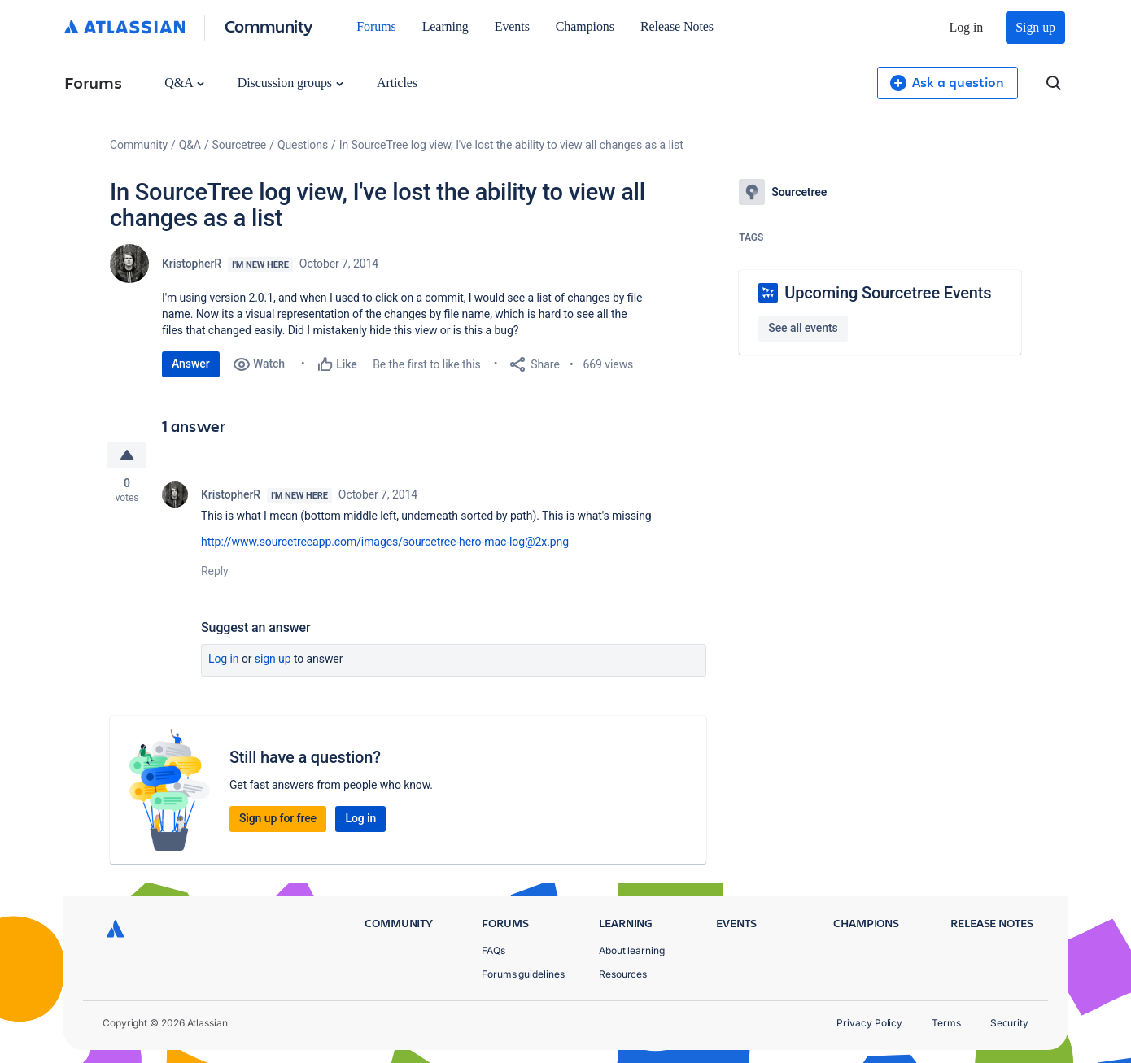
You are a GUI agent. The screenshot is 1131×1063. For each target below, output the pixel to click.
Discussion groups (290, 82)
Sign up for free (278, 818)
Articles (397, 82)
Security (1009, 1023)
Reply (215, 570)
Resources (623, 974)
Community (269, 25)
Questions (302, 144)
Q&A (183, 82)
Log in (967, 27)
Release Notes (677, 26)
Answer (191, 363)
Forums (375, 26)
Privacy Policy (869, 1023)
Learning (445, 26)
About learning (632, 950)
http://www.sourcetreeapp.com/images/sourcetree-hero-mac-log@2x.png (385, 541)
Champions (585, 26)
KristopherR (191, 263)
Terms (946, 1023)
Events (512, 26)
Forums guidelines (523, 974)
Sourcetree (239, 144)
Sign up (1035, 27)
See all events (802, 327)
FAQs (493, 950)
